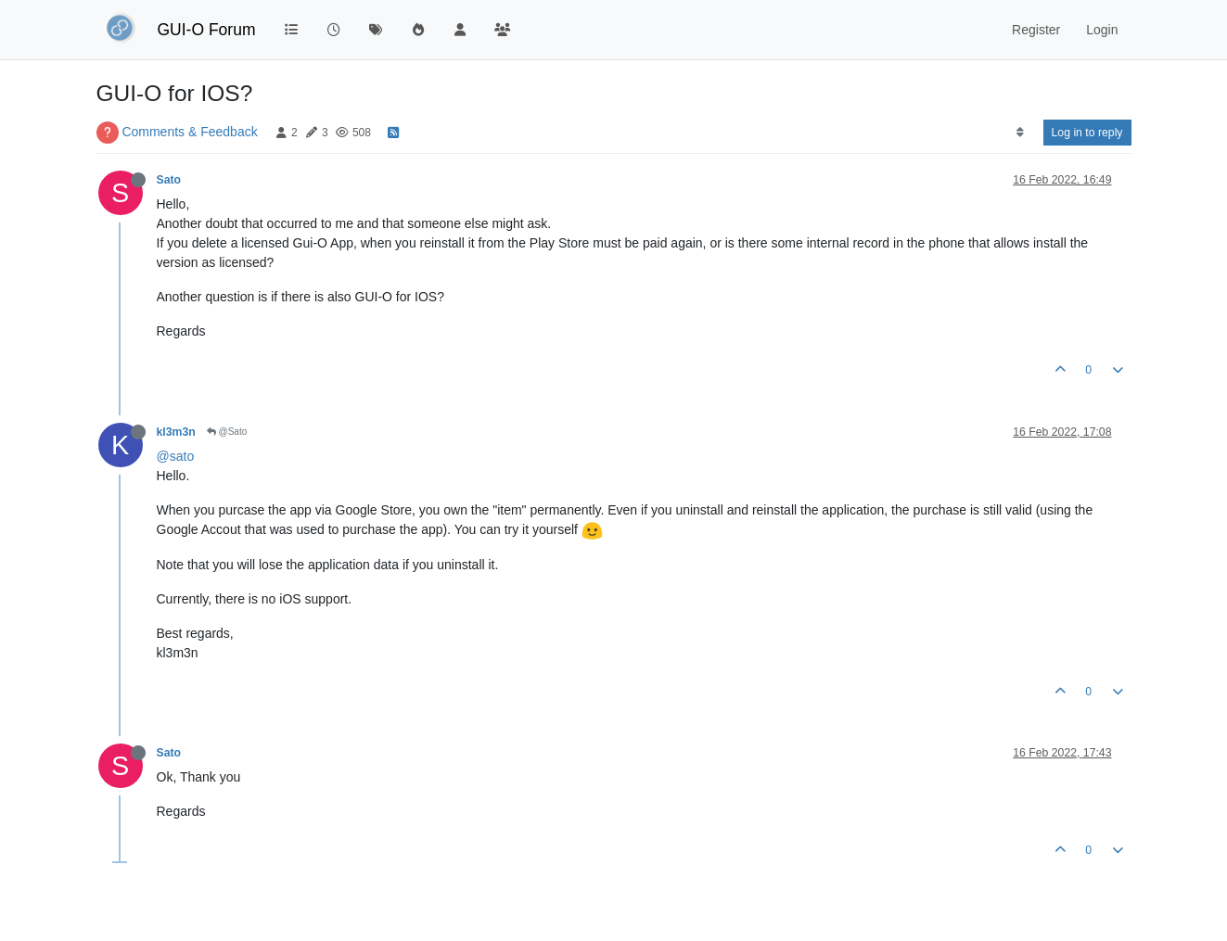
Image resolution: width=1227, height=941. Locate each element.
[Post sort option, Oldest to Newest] (1019, 133)
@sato (176, 456)
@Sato (227, 431)
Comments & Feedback (189, 131)
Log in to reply (1087, 132)
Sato (169, 179)
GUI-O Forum (207, 29)
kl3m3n (176, 432)
